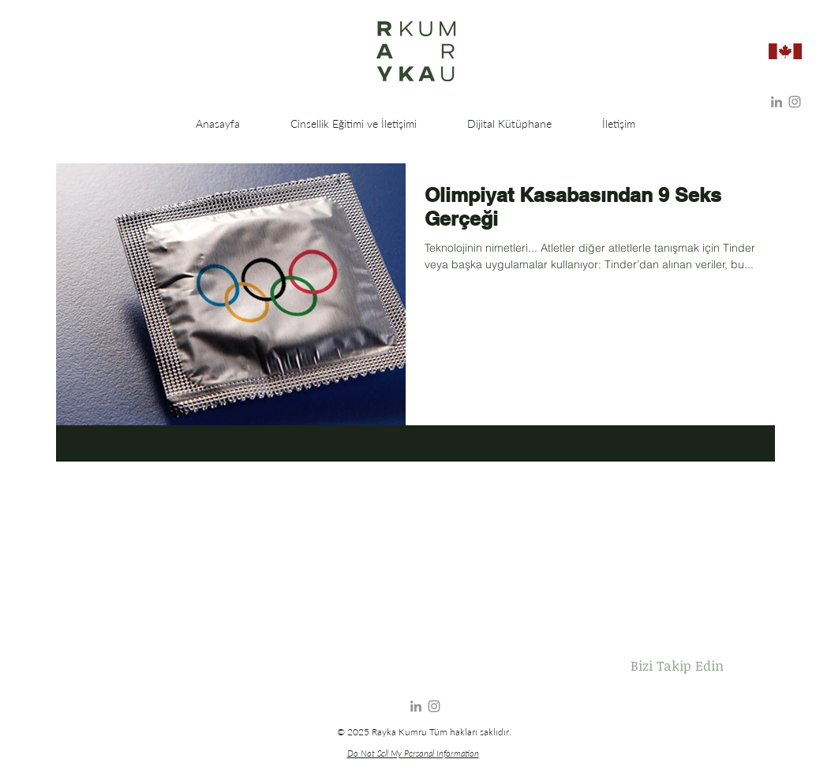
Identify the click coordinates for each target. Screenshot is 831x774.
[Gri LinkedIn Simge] (776, 102)
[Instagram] (795, 102)
